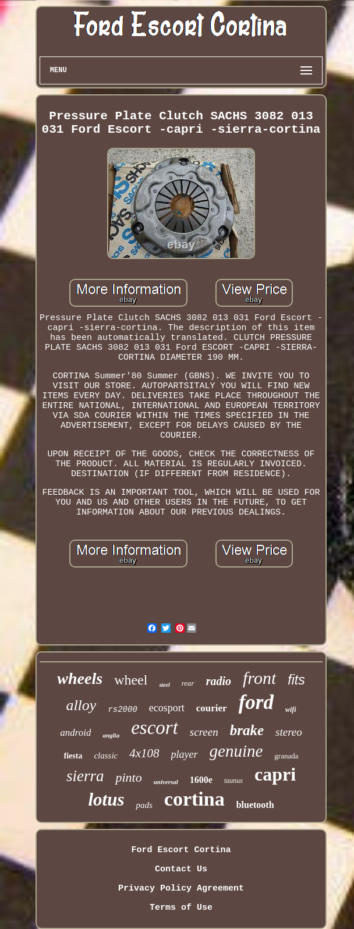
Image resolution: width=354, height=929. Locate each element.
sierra (85, 776)
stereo (288, 732)
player (184, 754)
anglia (110, 735)
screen (204, 732)
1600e (201, 780)
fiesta (73, 755)
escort (154, 727)
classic (106, 755)
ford (256, 702)
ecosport (167, 708)
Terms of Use (181, 908)
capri (275, 774)
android (75, 732)
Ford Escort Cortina (181, 850)
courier (211, 708)
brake (247, 730)
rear (188, 683)
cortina (194, 799)
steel (164, 685)
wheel (130, 679)
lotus (106, 799)
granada (286, 755)
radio (218, 681)
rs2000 (122, 709)
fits (296, 679)
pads (144, 805)
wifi (290, 709)
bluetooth (255, 805)
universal (166, 781)
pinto (128, 777)
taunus (233, 780)
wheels (79, 678)
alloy (81, 705)
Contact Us (181, 869)
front (259, 677)
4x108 (144, 753)
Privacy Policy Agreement (181, 888)
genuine (236, 751)
